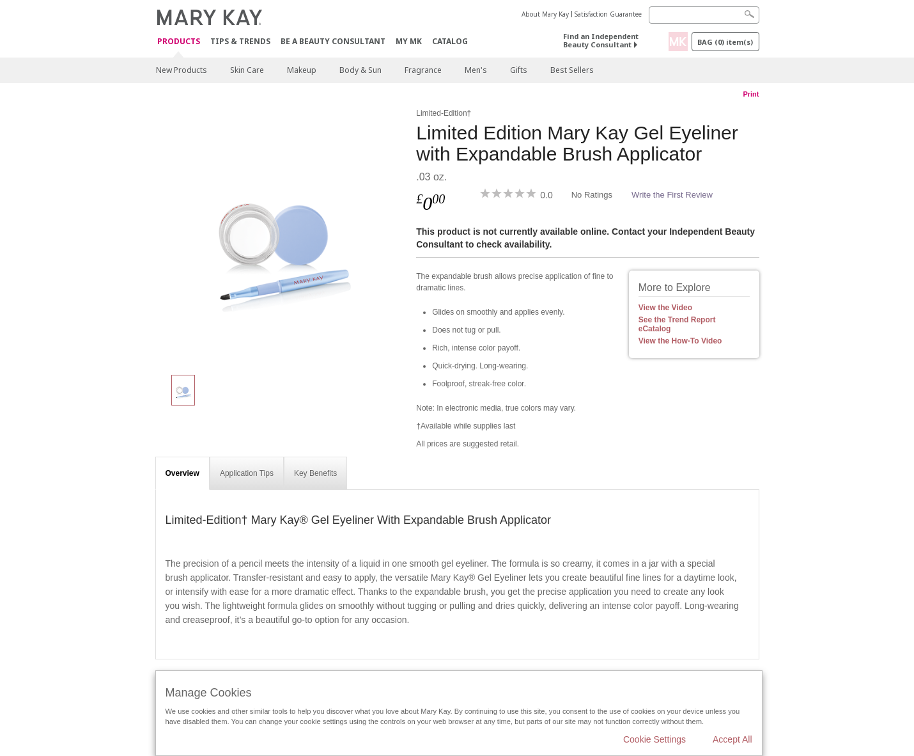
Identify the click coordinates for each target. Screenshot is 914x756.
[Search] (704, 15)
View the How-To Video (680, 340)
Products (178, 42)
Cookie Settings (654, 739)
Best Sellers (572, 70)
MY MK (409, 41)
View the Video (665, 307)
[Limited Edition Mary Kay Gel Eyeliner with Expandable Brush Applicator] (281, 234)
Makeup (301, 70)
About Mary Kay (545, 14)
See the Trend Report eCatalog (677, 324)
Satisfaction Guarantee (608, 14)
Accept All (732, 739)
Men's (476, 70)
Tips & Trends (240, 41)
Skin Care (247, 70)
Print (751, 94)
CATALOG (450, 41)
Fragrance (423, 70)
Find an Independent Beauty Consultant (601, 40)
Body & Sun (360, 70)
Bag (725, 42)
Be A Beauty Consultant (333, 41)
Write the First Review (672, 195)
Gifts (518, 70)
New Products (181, 70)
